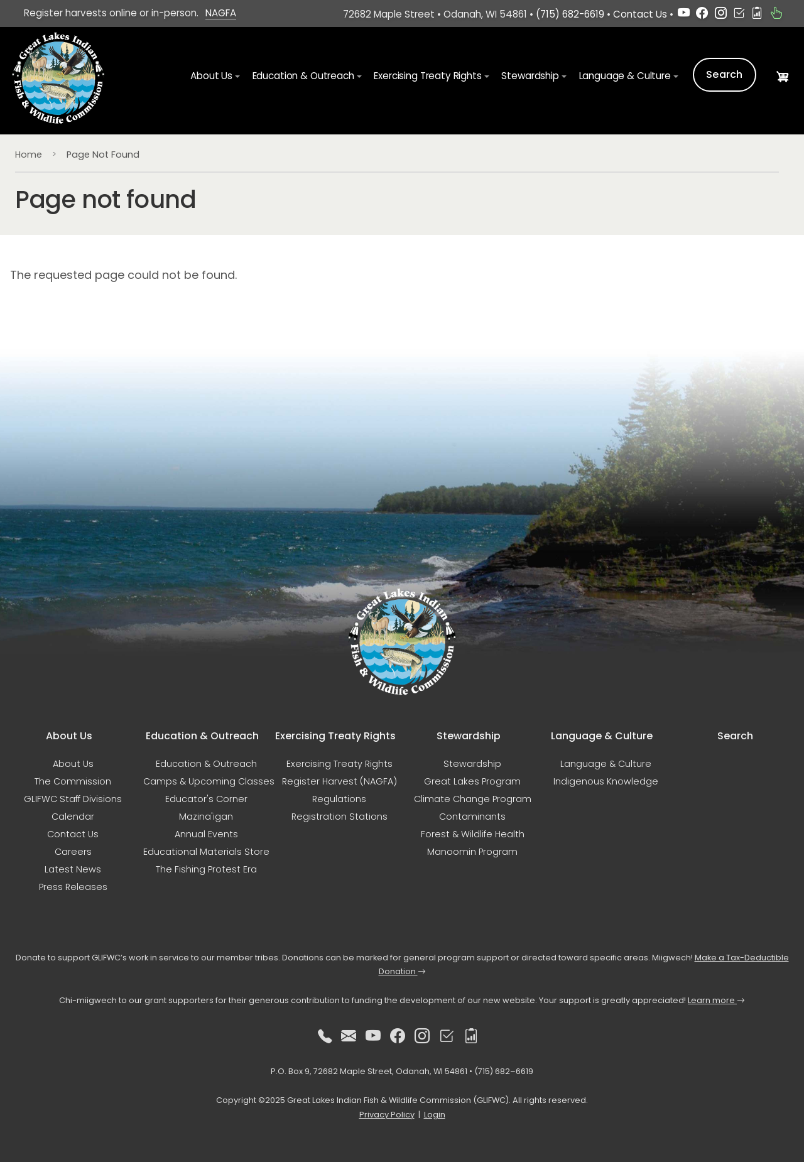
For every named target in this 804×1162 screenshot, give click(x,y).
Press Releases (73, 887)
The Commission (73, 781)
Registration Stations (339, 816)
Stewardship (472, 763)
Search (724, 74)
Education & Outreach (206, 763)
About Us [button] (211, 75)
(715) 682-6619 (570, 14)
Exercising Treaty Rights (339, 763)
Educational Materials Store (206, 851)
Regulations (339, 799)
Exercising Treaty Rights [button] (427, 75)
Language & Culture (605, 763)
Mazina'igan (206, 816)
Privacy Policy (387, 1114)
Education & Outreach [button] (303, 75)
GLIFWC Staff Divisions (73, 799)
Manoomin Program (472, 851)
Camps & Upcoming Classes (208, 781)
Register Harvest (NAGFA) (339, 781)
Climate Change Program (472, 799)
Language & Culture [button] (625, 75)
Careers (73, 851)
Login (434, 1114)
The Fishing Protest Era (206, 869)
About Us (73, 763)
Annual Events (206, 834)
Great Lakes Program (472, 781)
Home (28, 154)
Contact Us (640, 14)
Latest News (73, 869)
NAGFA (220, 12)
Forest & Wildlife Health (472, 834)
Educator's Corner (206, 799)
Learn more (716, 1000)
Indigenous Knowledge (605, 781)
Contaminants (472, 816)
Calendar (73, 816)
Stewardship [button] (529, 75)
